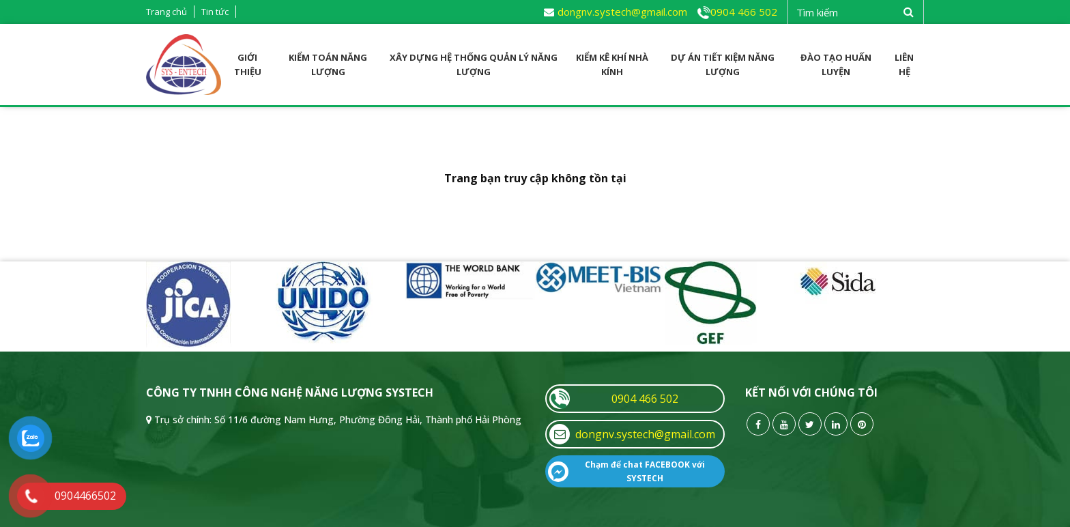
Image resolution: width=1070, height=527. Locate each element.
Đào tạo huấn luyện (835, 64)
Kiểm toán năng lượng (328, 64)
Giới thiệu (247, 64)
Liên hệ (904, 64)
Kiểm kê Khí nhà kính (612, 64)
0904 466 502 (737, 11)
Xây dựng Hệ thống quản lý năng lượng (474, 64)
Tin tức (215, 11)
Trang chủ (166, 11)
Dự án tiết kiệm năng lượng (723, 64)
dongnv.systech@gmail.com (615, 11)
